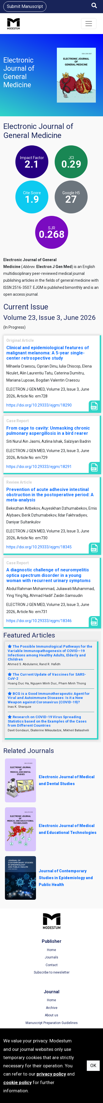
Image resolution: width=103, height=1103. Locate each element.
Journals (51, 957)
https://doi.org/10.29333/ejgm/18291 (39, 466)
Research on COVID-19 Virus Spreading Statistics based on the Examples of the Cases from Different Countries (47, 721)
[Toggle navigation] (88, 23)
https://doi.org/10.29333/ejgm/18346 (39, 621)
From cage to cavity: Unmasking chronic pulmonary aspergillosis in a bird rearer (48, 430)
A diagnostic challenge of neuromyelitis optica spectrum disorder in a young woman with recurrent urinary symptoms (48, 575)
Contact (52, 965)
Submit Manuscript (25, 6)
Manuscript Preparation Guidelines (52, 1023)
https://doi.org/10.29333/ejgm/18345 (39, 547)
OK (93, 1065)
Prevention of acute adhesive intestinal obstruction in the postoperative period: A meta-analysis (50, 495)
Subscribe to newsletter (51, 972)
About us (51, 1015)
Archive (51, 1008)
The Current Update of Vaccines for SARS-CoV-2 (47, 676)
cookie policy (17, 1082)
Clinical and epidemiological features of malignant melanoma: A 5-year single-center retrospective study (47, 353)
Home (51, 950)
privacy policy (51, 1074)
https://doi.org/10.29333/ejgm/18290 (39, 405)
